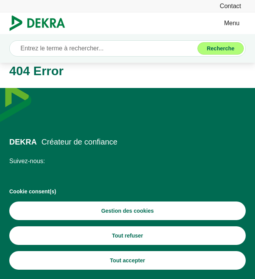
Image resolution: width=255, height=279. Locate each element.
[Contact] (230, 6)
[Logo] (40, 23)
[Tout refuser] (127, 235)
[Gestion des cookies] (127, 211)
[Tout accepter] (127, 260)
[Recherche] (220, 48)
